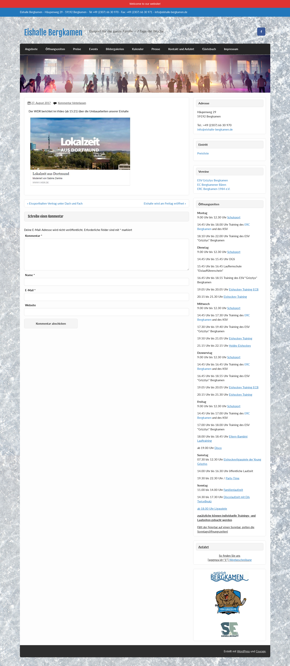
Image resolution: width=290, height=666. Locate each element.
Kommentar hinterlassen (72, 103)
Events (93, 49)
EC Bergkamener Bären (211, 184)
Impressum (231, 49)
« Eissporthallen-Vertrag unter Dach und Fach (55, 203)
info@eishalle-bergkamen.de (215, 129)
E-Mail (30, 290)
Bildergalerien (115, 49)
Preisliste (203, 153)
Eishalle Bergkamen (53, 32)
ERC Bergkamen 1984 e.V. (213, 189)
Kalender (138, 49)
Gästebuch (209, 49)
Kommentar (33, 235)
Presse (156, 49)
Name (30, 275)
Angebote (31, 49)
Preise (77, 49)
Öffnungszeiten (55, 49)
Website (30, 305)
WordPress (243, 651)
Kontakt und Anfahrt (181, 49)
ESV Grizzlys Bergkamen (212, 180)
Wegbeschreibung (240, 559)
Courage (261, 651)
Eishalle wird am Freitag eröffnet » (165, 203)
